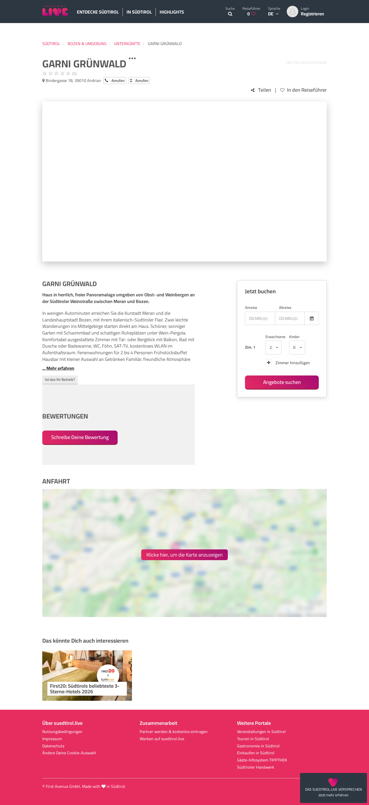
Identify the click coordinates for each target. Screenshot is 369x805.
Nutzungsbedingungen (62, 732)
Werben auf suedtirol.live (162, 739)
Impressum (52, 739)
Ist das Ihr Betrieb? (60, 379)
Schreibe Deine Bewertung (80, 437)
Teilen (261, 90)
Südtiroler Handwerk (255, 767)
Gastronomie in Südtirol (258, 746)
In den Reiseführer (303, 90)
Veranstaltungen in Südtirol (261, 732)
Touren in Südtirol (253, 739)
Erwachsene (273, 336)
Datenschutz (53, 746)
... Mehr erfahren (58, 368)
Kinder (294, 336)
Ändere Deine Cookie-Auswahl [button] (69, 753)
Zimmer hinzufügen (287, 363)
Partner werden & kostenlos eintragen (174, 732)
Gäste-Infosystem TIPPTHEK (262, 760)
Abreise (285, 307)
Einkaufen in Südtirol (255, 753)
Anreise (251, 307)
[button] (273, 347)
